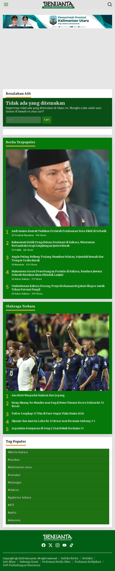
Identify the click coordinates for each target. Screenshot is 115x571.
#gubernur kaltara (19, 497)
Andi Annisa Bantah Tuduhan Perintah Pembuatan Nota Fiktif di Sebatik (59, 231)
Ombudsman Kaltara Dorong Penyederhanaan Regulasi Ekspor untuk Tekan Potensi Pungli (58, 287)
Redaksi (87, 558)
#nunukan (14, 475)
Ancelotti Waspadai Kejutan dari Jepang (38, 395)
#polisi (12, 512)
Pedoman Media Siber (56, 561)
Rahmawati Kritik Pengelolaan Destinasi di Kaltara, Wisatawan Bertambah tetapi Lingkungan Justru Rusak (53, 244)
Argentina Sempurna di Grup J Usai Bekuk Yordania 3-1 (48, 428)
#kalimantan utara (20, 467)
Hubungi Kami (29, 561)
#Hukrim (13, 490)
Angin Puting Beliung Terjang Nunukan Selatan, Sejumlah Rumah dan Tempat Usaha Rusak (57, 258)
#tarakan (14, 459)
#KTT (11, 505)
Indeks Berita (69, 558)
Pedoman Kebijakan (88, 561)
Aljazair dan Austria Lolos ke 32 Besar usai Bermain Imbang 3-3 (53, 421)
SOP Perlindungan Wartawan (21, 565)
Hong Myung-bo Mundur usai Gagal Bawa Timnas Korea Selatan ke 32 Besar (58, 404)
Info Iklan (9, 561)
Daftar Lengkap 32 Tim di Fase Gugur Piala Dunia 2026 (48, 413)
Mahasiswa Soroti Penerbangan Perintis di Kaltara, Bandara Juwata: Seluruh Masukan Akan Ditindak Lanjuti (57, 273)
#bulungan (14, 482)
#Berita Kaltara (18, 452)
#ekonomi (14, 520)
